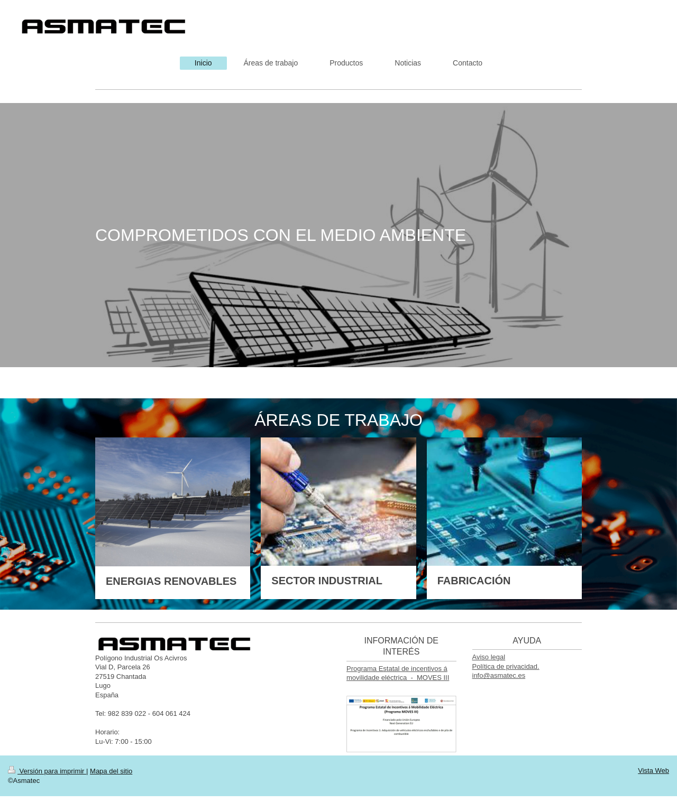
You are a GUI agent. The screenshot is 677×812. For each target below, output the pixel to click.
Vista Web (653, 770)
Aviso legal (489, 657)
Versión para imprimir (47, 771)
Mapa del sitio (111, 771)
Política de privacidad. (505, 666)
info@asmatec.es (499, 675)
